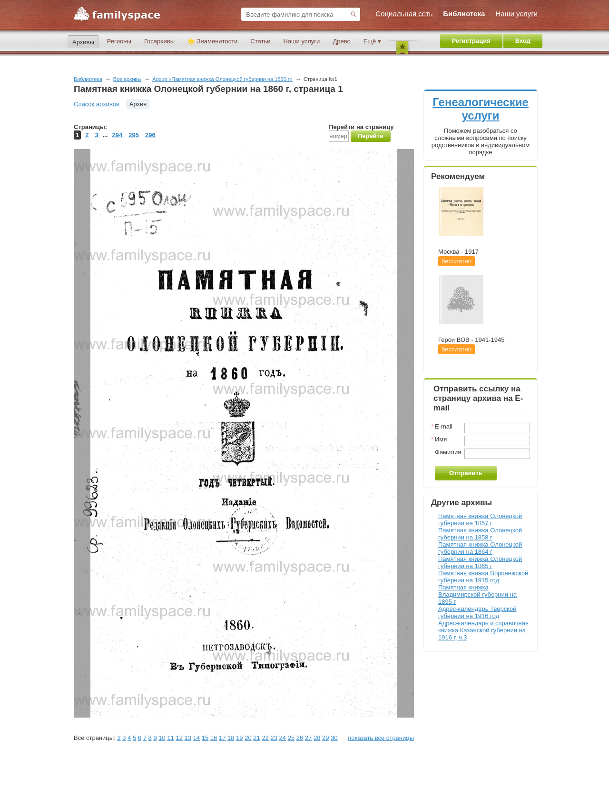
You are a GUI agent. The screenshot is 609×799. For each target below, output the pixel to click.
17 (222, 737)
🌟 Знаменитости (212, 41)
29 (325, 737)
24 (282, 737)
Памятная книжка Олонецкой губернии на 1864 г (480, 548)
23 (273, 737)
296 (150, 135)
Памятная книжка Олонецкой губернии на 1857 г (480, 519)
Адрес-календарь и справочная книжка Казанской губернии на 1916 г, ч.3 (483, 630)
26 (299, 737)
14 (196, 737)
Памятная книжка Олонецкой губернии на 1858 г (480, 534)
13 (188, 737)
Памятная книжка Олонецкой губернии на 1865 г (480, 562)
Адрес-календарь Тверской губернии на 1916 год (477, 612)
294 (117, 135)
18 (230, 737)
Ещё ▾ (372, 41)
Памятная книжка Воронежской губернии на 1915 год (483, 576)
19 (239, 737)
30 (334, 737)
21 (256, 737)
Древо (341, 41)
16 (213, 737)
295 (133, 135)
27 (308, 737)
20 (248, 737)
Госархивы (159, 41)
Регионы (119, 41)
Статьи (260, 41)
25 (291, 737)
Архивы (83, 42)
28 (317, 737)
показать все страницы (381, 737)
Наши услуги (302, 41)
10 (161, 737)
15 (205, 737)
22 (265, 737)
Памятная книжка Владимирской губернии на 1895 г (477, 594)
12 (179, 737)
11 (170, 737)
